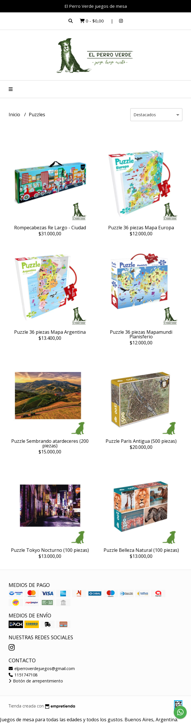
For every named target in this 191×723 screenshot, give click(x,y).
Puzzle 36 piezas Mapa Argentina (50, 332)
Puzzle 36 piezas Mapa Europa (141, 227)
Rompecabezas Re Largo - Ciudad (50, 227)
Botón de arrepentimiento (36, 681)
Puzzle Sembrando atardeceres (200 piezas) (50, 443)
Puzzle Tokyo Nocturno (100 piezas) (50, 550)
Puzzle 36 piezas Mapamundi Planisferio (141, 334)
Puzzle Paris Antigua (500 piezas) (141, 441)
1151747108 (23, 675)
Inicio (15, 114)
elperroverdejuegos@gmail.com (42, 668)
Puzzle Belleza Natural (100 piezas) (141, 550)
